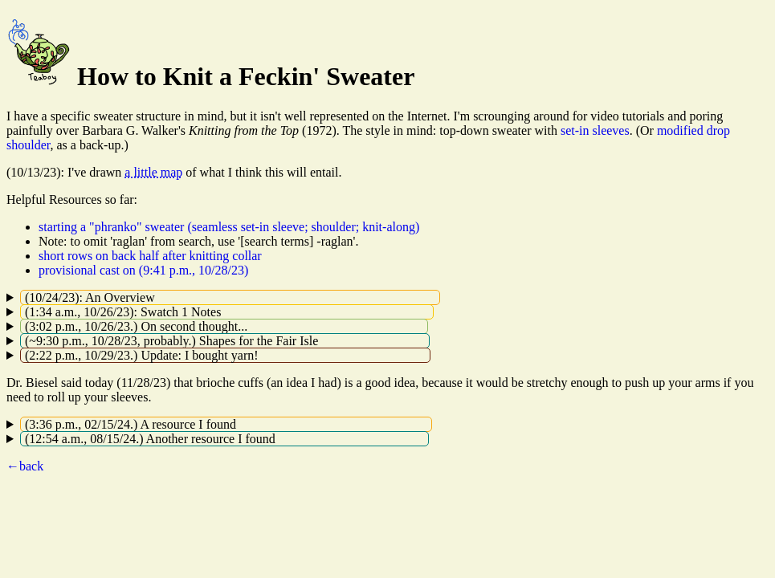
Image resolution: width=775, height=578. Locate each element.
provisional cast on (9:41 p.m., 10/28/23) (143, 270)
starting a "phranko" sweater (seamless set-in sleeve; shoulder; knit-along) (229, 227)
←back (24, 466)
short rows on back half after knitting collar (150, 256)
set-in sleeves (595, 130)
